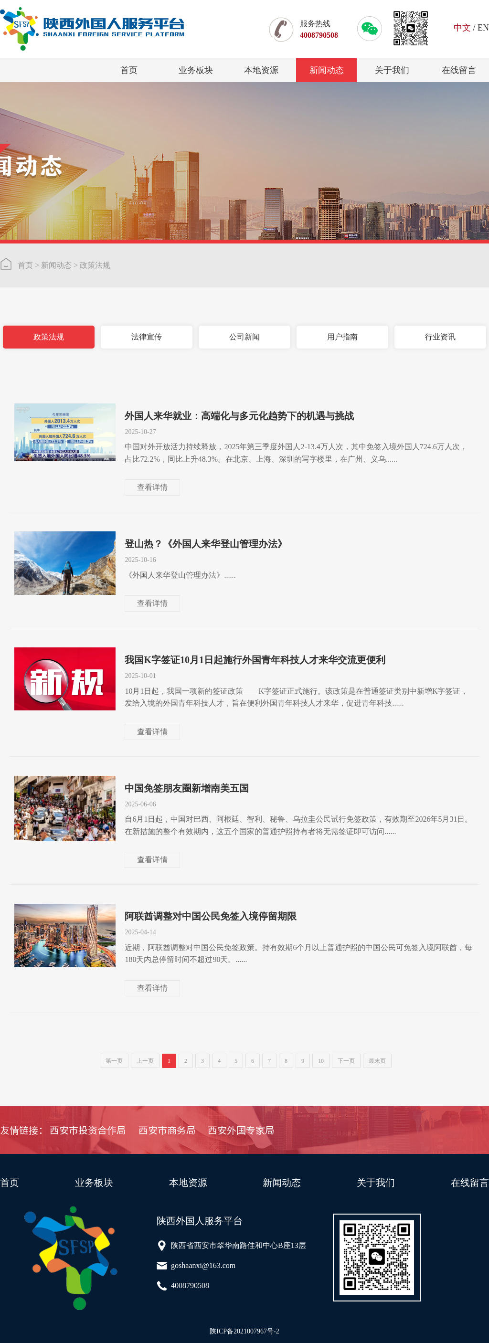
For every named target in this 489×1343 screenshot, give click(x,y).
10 (321, 1060)
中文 (462, 27)
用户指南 (342, 337)
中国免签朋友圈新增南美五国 (187, 788)
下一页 (346, 1060)
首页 (129, 70)
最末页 (377, 1060)
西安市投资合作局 (88, 1130)
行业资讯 (440, 337)
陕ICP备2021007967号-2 (244, 1331)
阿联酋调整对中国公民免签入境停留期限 (211, 916)
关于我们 (392, 70)
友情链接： (24, 1130)
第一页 (114, 1060)
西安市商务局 (167, 1130)
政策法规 (95, 265)
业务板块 (196, 70)
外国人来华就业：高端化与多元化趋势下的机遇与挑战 (239, 416)
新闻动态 (326, 70)
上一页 (145, 1060)
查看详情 (152, 487)
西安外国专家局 (241, 1130)
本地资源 (261, 70)
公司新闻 (244, 337)
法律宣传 (146, 337)
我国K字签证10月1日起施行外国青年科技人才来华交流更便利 (255, 660)
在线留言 (459, 70)
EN (483, 27)
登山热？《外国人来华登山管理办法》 (206, 544)
